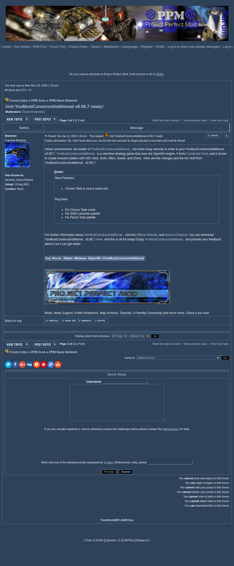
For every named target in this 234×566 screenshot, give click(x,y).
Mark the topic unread (165, 120)
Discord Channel (176, 235)
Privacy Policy (78, 47)
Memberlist (112, 47)
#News (68, 258)
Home (7, 47)
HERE (160, 74)
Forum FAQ (58, 47)
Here (99, 239)
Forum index (19, 100)
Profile (160, 47)
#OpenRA (94, 258)
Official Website (146, 235)
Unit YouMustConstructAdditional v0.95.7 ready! (54, 106)
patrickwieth (63, 149)
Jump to (129, 357)
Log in (227, 47)
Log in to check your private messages (194, 47)
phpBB (115, 520)
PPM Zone (38, 100)
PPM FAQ (40, 47)
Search (96, 47)
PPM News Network (63, 100)
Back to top (13, 321)
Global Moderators (33, 111)
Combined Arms (197, 153)
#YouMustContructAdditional (123, 258)
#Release (80, 258)
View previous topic (195, 120)
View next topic (219, 120)
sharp (109, 462)
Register (147, 47)
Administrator (170, 429)
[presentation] (44, 445)
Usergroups (130, 47)
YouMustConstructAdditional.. (111, 149)
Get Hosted (22, 47)
